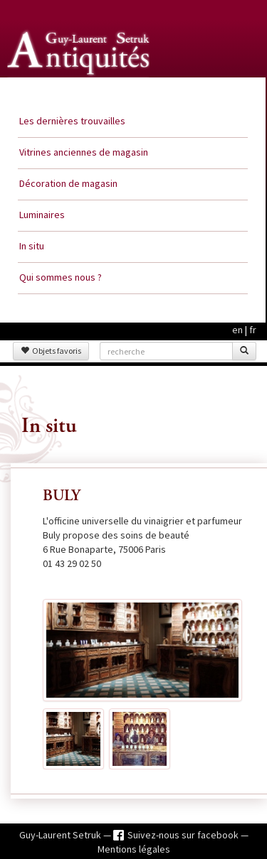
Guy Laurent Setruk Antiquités (79, 91)
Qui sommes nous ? (60, 277)
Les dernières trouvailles (72, 120)
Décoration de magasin (68, 183)
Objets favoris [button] (51, 350)
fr (252, 329)
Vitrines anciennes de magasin (83, 152)
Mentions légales (134, 849)
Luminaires (42, 214)
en (237, 329)
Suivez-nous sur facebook (184, 834)
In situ (31, 245)
